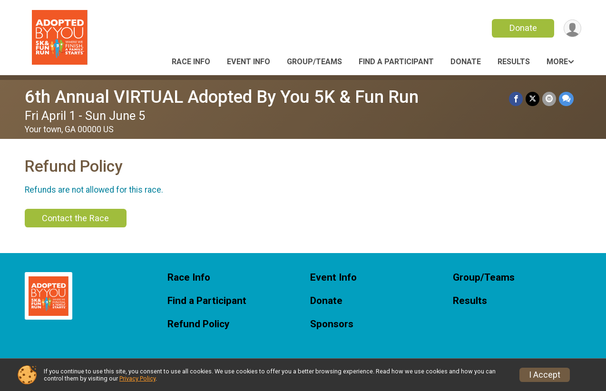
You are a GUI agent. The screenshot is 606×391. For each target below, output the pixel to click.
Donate (523, 28)
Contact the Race (75, 218)
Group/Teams (314, 61)
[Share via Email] (549, 99)
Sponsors (331, 324)
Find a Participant (396, 61)
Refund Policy (198, 324)
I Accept (544, 375)
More (557, 61)
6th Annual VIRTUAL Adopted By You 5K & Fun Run (222, 97)
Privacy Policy (137, 378)
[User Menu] (572, 28)
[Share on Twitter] (532, 99)
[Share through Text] (566, 99)
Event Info (248, 61)
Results (514, 61)
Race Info (191, 61)
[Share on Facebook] (516, 99)
